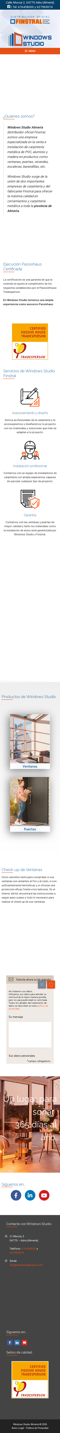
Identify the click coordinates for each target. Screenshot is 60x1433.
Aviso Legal (18, 1428)
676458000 (26, 7)
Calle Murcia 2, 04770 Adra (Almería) (30, 2)
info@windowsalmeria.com (26, 1265)
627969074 (45, 7)
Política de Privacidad (37, 1428)
